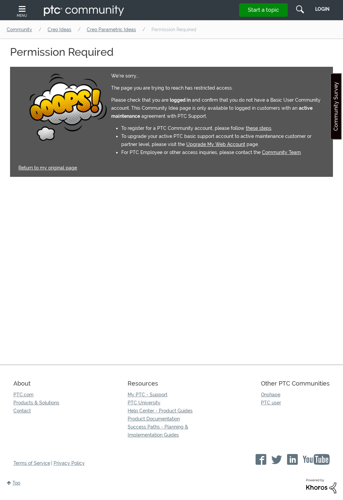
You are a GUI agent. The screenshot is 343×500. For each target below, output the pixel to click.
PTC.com (23, 394)
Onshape (270, 394)
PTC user (271, 402)
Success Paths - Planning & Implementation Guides (158, 431)
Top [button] (16, 483)
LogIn (322, 9)
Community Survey (336, 106)
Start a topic (263, 10)
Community (19, 29)
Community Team (281, 152)
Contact (22, 410)
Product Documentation (154, 418)
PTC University (144, 402)
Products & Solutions (36, 402)
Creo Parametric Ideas (111, 29)
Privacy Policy (69, 463)
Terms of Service (31, 463)
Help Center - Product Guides (160, 410)
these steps (258, 128)
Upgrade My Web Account (215, 144)
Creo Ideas (59, 29)
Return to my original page (47, 167)
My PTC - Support (147, 394)
